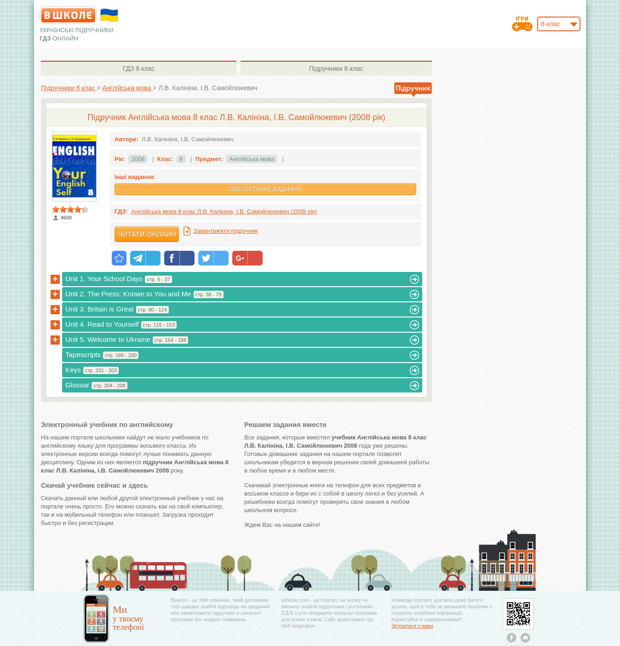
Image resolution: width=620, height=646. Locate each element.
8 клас (139, 68)
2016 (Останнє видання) (265, 189)
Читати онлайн (147, 234)
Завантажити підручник (225, 230)
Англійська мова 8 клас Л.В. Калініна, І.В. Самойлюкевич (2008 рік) (224, 211)
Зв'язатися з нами (412, 626)
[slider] (70, 209)
